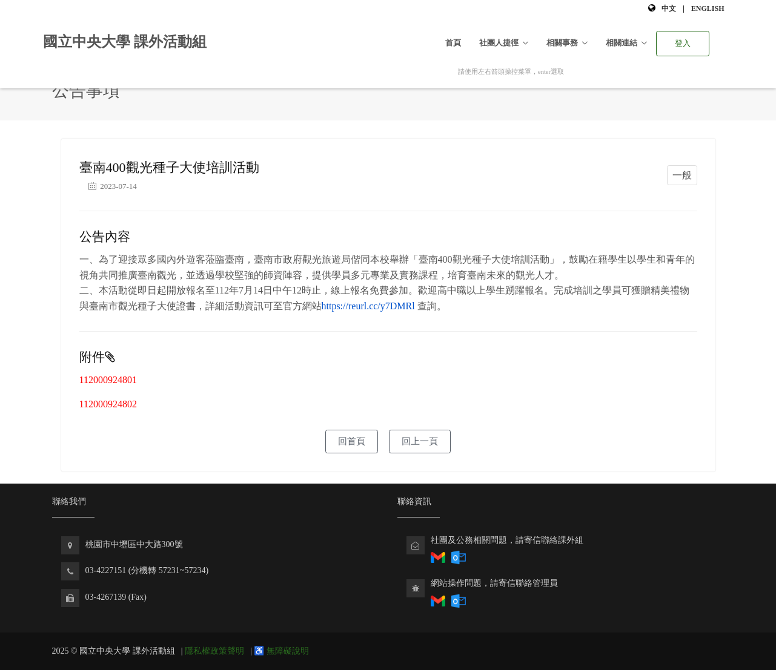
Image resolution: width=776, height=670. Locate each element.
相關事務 (562, 42)
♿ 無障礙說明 (281, 650)
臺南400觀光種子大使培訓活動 (169, 167)
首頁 (453, 42)
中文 (669, 8)
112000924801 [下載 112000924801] (108, 380)
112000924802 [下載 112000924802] (108, 404)
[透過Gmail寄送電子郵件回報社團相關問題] (438, 600)
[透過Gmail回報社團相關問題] (438, 557)
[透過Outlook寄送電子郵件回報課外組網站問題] (458, 600)
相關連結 (621, 42)
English (708, 8)
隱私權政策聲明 (214, 650)
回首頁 (351, 441)
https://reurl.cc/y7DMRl (368, 306)
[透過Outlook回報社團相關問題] (458, 557)
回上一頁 (420, 441)
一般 (682, 175)
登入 (683, 43)
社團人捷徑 (499, 42)
